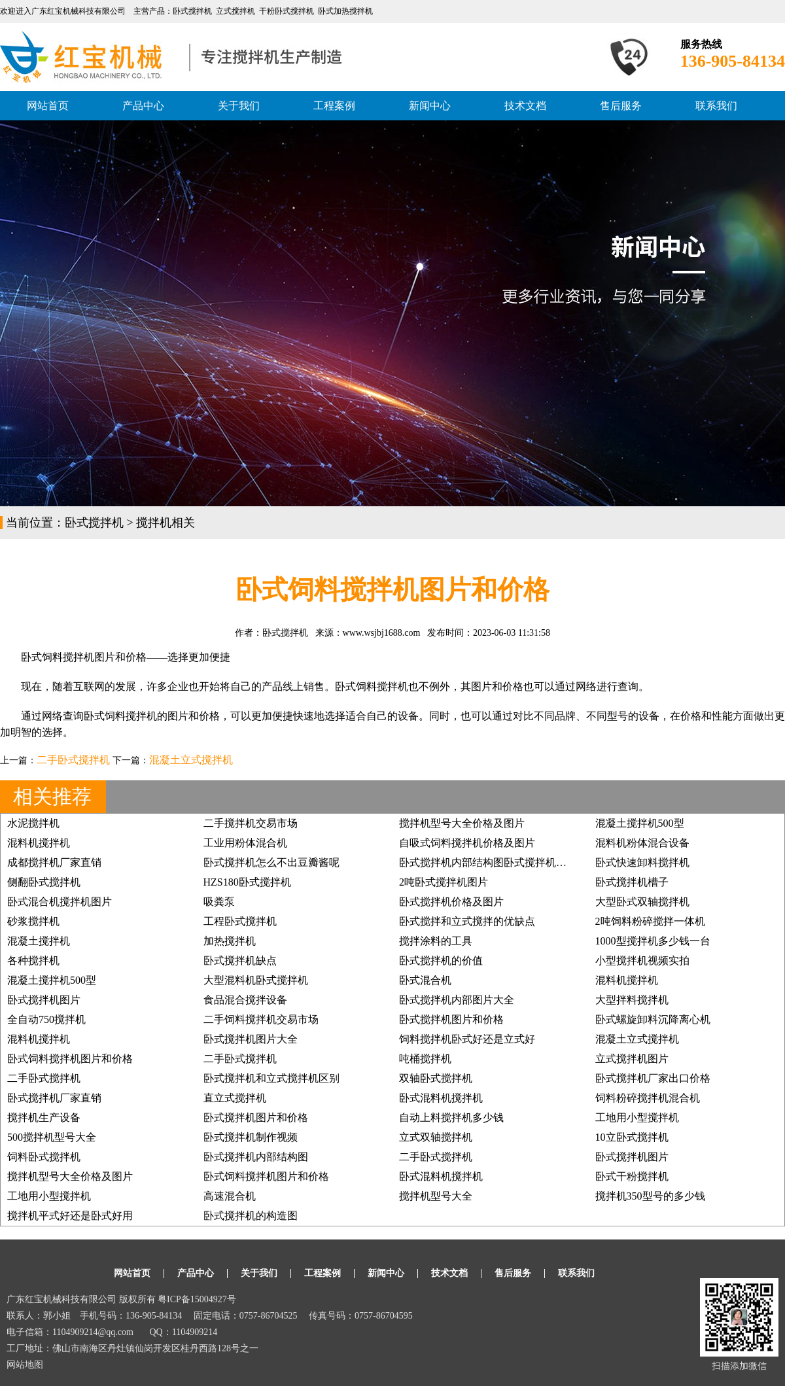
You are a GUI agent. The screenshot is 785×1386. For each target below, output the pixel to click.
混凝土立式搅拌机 (191, 759)
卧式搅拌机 (94, 522)
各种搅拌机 (33, 960)
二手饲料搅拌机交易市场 (261, 1019)
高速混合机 (229, 1196)
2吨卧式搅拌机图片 (443, 882)
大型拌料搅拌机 (632, 999)
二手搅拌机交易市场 (250, 823)
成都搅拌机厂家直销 (54, 862)
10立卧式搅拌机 (632, 1137)
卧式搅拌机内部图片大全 (456, 999)
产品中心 (143, 105)
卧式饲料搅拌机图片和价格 (70, 1058)
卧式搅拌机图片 (43, 999)
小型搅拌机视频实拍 (642, 960)
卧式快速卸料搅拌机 (642, 862)
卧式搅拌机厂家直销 (54, 1097)
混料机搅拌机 (38, 842)
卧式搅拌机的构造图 (250, 1215)
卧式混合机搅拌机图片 (59, 901)
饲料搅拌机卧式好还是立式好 (467, 1039)
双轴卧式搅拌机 (435, 1078)
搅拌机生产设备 (43, 1117)
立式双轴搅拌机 (435, 1137)
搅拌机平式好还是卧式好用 (70, 1215)
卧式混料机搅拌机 (441, 1097)
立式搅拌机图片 (632, 1058)
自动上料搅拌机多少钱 (451, 1117)
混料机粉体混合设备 (642, 842)
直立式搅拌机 (234, 1097)
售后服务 (621, 105)
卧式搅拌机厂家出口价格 (652, 1078)
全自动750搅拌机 (46, 1019)
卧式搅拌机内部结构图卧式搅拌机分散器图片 (503, 862)
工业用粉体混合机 (245, 842)
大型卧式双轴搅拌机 (642, 901)
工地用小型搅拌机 (637, 1117)
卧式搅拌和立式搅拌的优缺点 (467, 921)
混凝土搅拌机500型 (639, 823)
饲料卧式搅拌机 (43, 1156)
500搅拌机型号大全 (51, 1137)
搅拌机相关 (165, 522)
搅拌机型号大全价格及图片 (462, 823)
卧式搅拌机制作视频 (250, 1137)
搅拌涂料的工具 (435, 940)
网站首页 (48, 105)
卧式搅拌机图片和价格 (451, 1019)
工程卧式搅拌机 (240, 921)
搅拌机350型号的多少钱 (650, 1196)
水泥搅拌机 (33, 823)
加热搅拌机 (229, 940)
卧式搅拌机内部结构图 (255, 1156)
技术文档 (525, 105)
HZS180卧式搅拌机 (247, 882)
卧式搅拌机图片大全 (250, 1039)
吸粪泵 (219, 901)
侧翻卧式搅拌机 (43, 882)
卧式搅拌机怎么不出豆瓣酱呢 (271, 862)
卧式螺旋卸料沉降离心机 (652, 1019)
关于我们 (239, 105)
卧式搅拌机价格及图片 (451, 901)
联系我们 (716, 105)
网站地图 (25, 1365)
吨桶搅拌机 (425, 1058)
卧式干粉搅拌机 (632, 1176)
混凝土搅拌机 (38, 940)
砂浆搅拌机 (33, 921)
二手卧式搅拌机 (73, 759)
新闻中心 (430, 105)
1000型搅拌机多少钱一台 (652, 940)
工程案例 (334, 105)
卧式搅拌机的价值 (441, 960)
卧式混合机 (425, 980)
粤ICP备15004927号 (197, 1299)
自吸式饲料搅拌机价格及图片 (467, 842)
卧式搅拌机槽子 (632, 882)
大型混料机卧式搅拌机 (255, 980)
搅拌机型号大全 (435, 1196)
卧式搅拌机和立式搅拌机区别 (271, 1078)
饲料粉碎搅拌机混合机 (647, 1097)
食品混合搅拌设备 (245, 999)
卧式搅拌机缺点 (240, 960)
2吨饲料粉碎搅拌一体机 (650, 921)
